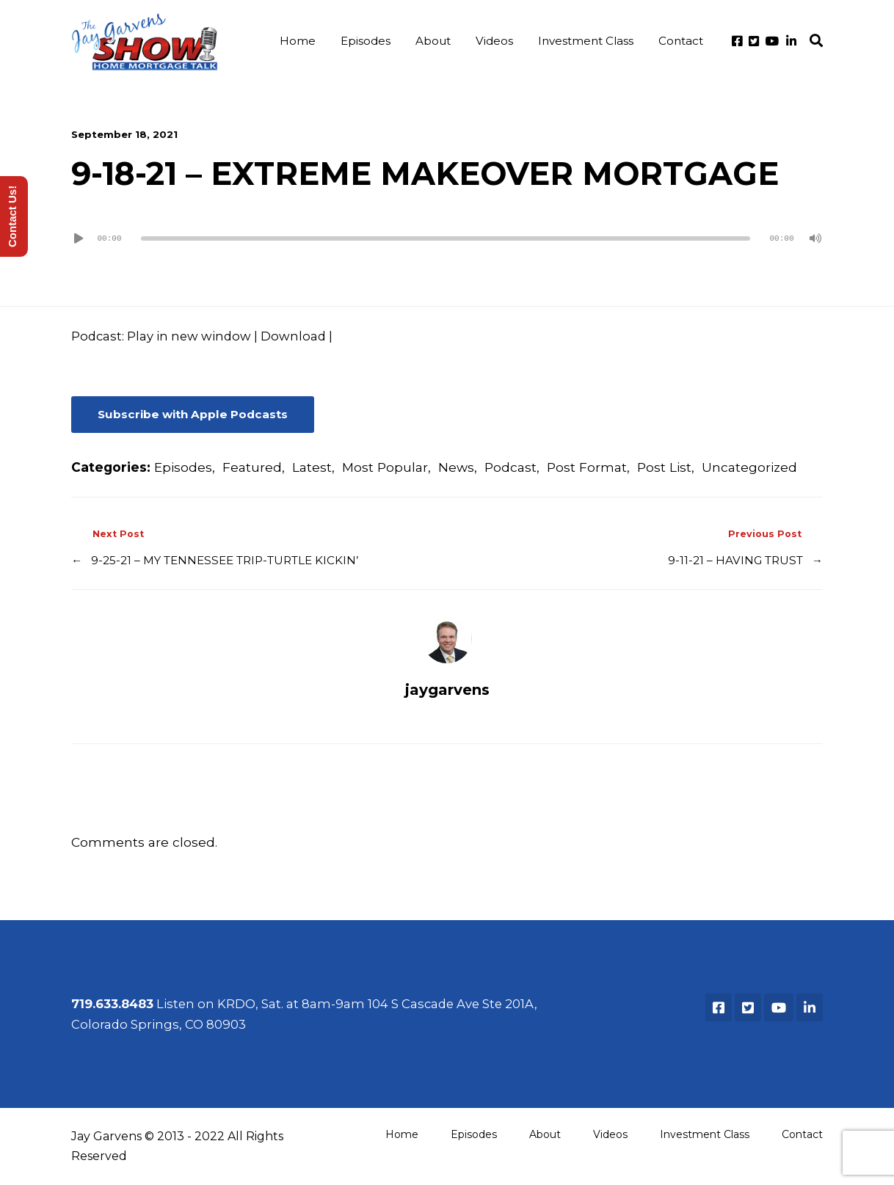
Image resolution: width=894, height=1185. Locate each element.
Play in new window (189, 336)
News (456, 467)
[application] (447, 238)
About (433, 41)
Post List (664, 467)
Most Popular (385, 467)
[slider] (445, 238)
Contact (680, 41)
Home (298, 41)
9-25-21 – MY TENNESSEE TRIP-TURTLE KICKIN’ (224, 560)
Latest (312, 467)
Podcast (510, 467)
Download (293, 336)
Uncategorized (749, 467)
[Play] (78, 238)
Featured (252, 467)
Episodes (365, 41)
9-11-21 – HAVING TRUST (735, 560)
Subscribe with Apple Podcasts (193, 414)
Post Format (587, 467)
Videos (494, 41)
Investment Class (585, 41)
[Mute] (815, 238)
